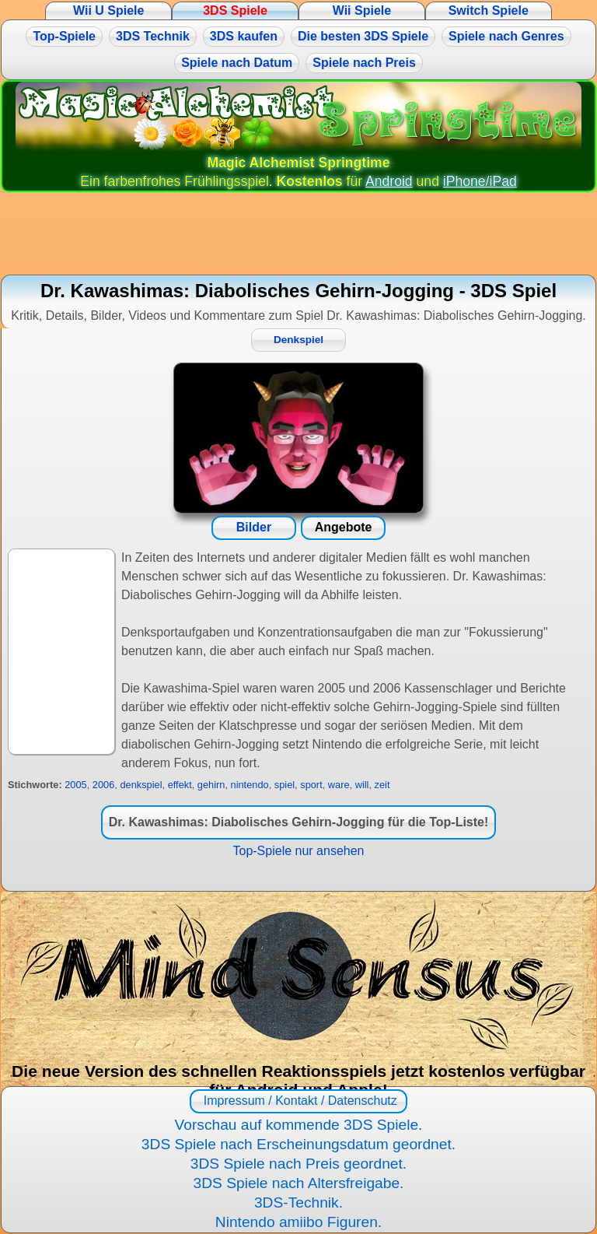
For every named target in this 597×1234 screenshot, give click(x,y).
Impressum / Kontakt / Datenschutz (298, 1100)
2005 (75, 785)
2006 (103, 785)
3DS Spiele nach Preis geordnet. (298, 1163)
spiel (284, 785)
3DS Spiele (235, 10)
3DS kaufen (244, 36)
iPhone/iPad (480, 181)
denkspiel (141, 785)
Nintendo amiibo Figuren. (298, 1222)
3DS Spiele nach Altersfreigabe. (299, 1183)
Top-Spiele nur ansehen (298, 850)
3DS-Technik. (298, 1202)
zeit (382, 785)
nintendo (250, 785)
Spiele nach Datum (236, 62)
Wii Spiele (362, 10)
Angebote (343, 527)
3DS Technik (153, 36)
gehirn (211, 785)
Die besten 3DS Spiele (363, 36)
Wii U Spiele (108, 10)
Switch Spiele (489, 10)
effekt (180, 785)
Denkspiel (298, 339)
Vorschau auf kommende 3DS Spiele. (299, 1125)
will (362, 785)
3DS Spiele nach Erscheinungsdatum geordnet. (298, 1144)
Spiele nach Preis (364, 62)
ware (339, 785)
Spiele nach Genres (506, 36)
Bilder (253, 527)
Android (389, 181)
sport (311, 785)
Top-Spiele (64, 36)
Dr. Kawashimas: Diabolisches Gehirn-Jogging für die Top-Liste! (299, 822)
